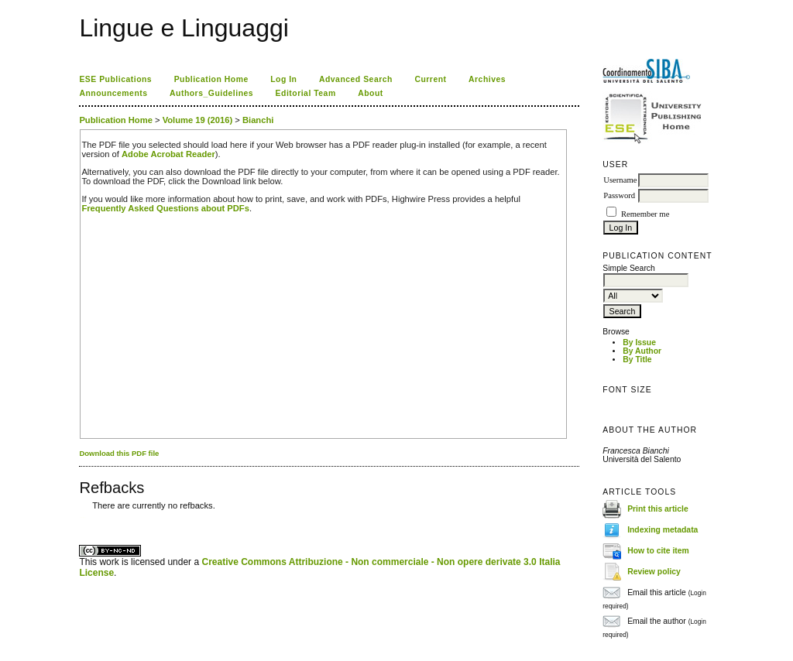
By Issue (639, 342)
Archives (487, 79)
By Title (637, 359)
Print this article (657, 509)
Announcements (113, 93)
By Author (642, 351)
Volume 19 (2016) (198, 120)
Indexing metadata (662, 530)
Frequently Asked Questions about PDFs (165, 208)
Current (430, 79)
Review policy (654, 571)
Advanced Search (356, 79)
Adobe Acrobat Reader (168, 154)
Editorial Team (306, 93)
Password (619, 195)
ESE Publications (115, 79)
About (370, 93)
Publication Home (211, 79)
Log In (283, 79)
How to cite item (658, 550)
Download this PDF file (119, 453)
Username (620, 180)
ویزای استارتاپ (83, 517)
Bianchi (257, 120)
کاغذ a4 (80, 517)
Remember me (645, 214)
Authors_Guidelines (211, 93)
